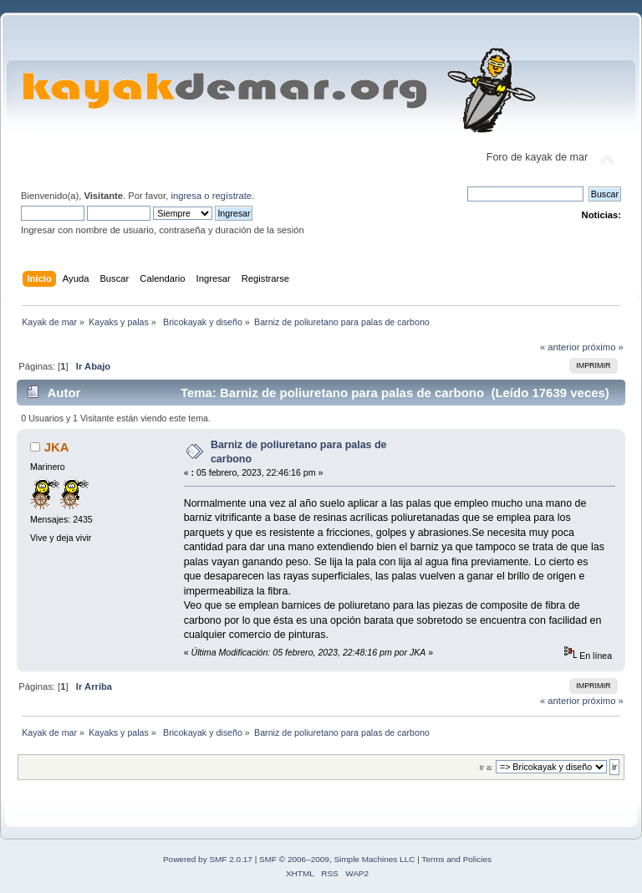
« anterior (559, 347)
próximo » (603, 347)
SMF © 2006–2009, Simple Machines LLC (337, 859)
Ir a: (485, 767)
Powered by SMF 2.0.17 (207, 859)
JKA (56, 447)
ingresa (186, 196)
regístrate (232, 196)
